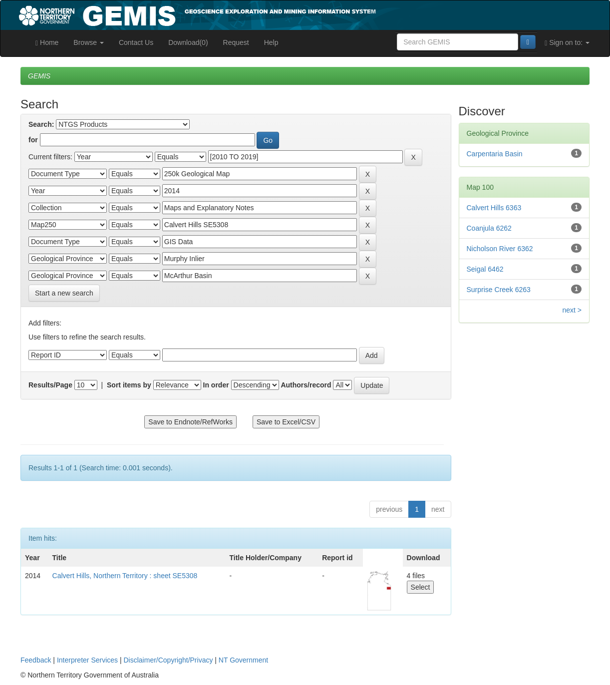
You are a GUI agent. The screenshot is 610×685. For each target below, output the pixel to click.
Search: (41, 124)
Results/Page (50, 385)
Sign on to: (567, 42)
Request (236, 42)
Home (46, 42)
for (33, 140)
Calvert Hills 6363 (494, 208)
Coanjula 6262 (489, 228)
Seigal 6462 (485, 269)
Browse (88, 42)
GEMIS (39, 76)
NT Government (243, 660)
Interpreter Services (87, 660)
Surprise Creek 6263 (499, 290)
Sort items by (129, 385)
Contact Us (136, 42)
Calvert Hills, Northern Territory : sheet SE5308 (125, 576)
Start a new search (64, 293)
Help (271, 42)
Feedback (35, 660)
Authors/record (306, 385)
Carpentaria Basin (495, 154)
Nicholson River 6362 (500, 249)
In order (216, 385)
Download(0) (188, 42)
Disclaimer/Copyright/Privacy (168, 660)
